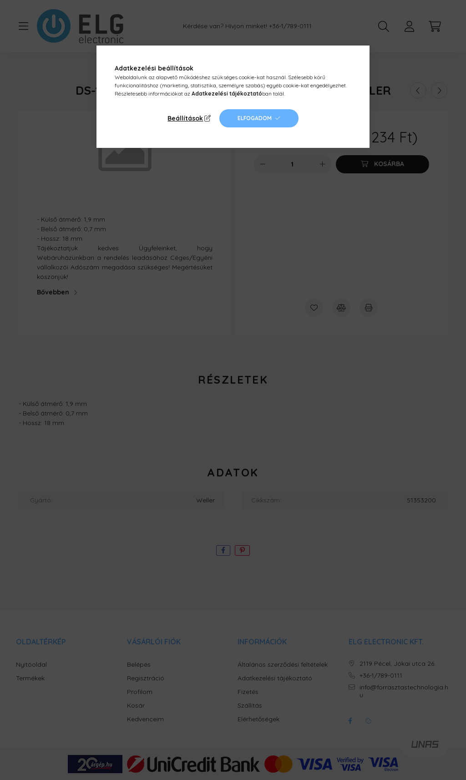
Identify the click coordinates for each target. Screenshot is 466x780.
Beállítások (185, 118)
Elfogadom (255, 118)
